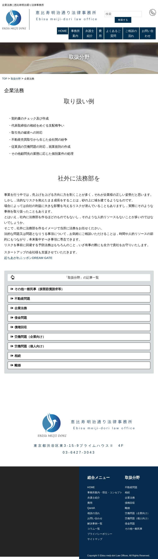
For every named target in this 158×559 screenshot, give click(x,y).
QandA (91, 508)
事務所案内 (75, 33)
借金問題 (20, 317)
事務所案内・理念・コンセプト (104, 492)
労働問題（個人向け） (30, 346)
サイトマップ (94, 539)
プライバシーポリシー (99, 533)
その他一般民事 (133, 528)
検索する (123, 19)
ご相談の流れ (131, 33)
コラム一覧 (93, 528)
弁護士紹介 (89, 33)
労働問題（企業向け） (30, 336)
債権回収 (20, 327)
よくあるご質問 (113, 33)
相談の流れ (93, 513)
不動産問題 (22, 298)
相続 (17, 355)
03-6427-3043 (79, 452)
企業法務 (20, 308)
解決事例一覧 (94, 523)
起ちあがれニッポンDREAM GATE (28, 258)
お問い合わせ (147, 33)
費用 (100, 33)
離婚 (17, 365)
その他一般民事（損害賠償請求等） (39, 289)
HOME (62, 31)
